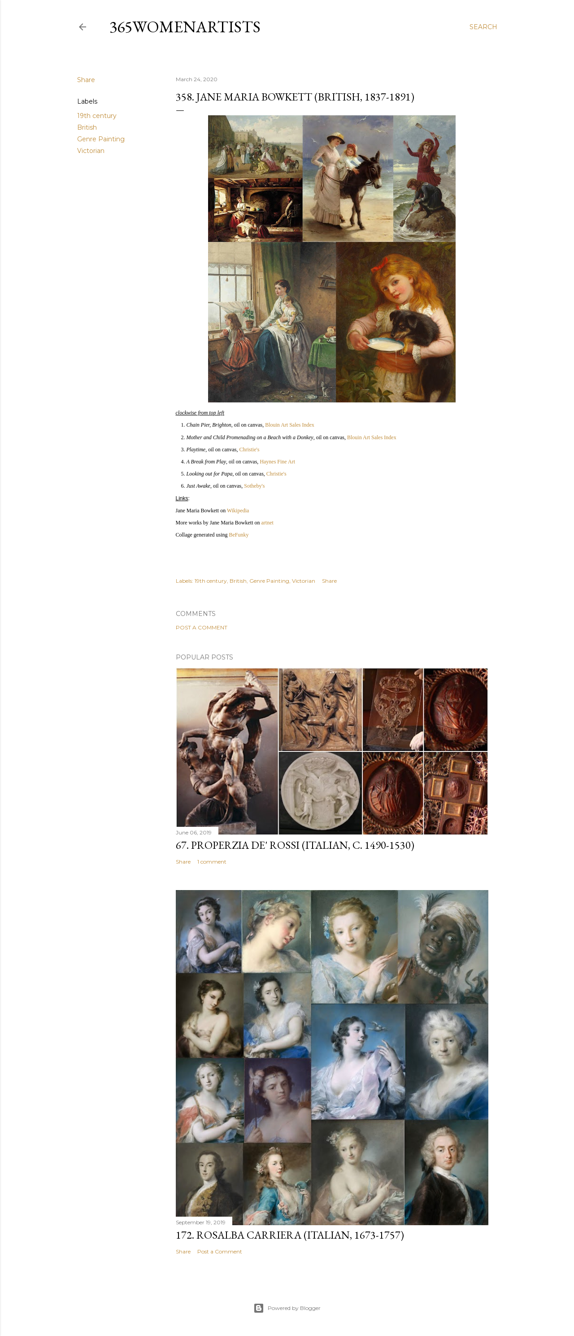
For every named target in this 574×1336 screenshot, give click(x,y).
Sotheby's (254, 486)
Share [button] (86, 80)
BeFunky (238, 535)
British (87, 127)
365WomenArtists (185, 26)
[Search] (483, 27)
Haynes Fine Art (277, 461)
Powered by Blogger (287, 1308)
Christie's (249, 449)
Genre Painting (101, 139)
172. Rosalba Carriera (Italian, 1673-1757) (290, 1235)
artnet (267, 523)
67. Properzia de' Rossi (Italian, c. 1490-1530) (295, 845)
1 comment (211, 861)
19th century (97, 116)
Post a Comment (201, 627)
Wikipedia (238, 510)
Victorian (90, 151)
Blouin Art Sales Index (289, 425)
